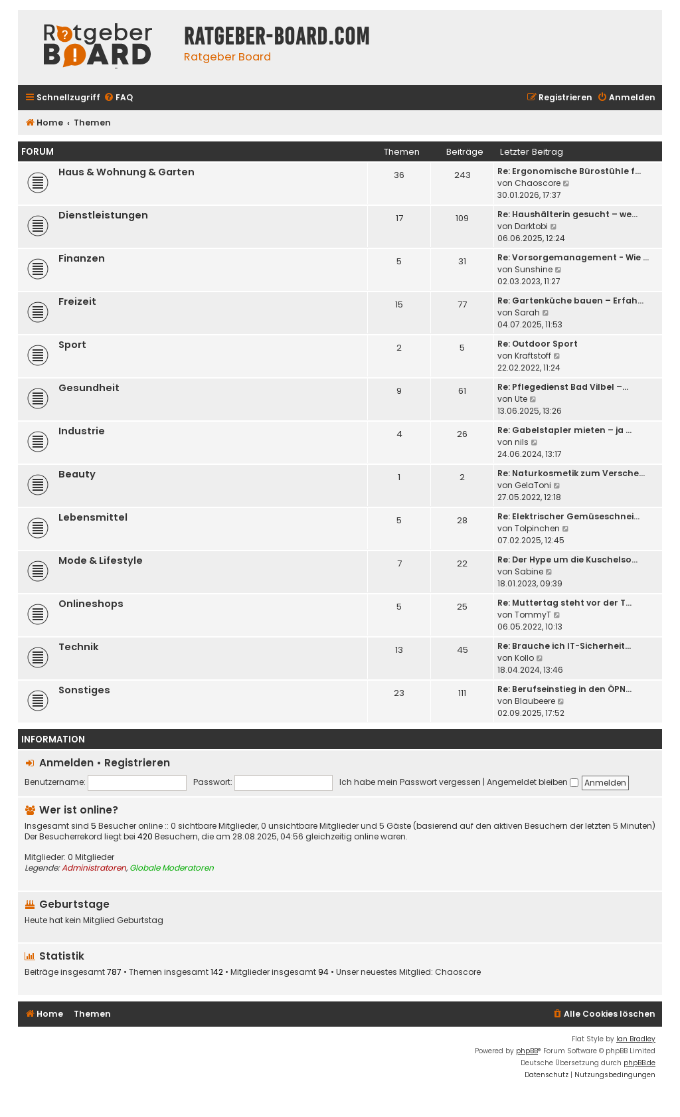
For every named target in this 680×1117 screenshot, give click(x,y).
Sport (72, 344)
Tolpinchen (537, 528)
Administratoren (94, 868)
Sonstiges (84, 690)
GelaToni (533, 485)
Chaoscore (537, 183)
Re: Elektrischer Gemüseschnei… (568, 516)
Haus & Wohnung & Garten (126, 172)
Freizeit (77, 301)
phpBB (527, 1051)
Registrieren (137, 763)
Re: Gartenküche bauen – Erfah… (570, 300)
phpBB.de (639, 1063)
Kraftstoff (533, 355)
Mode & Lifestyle (100, 560)
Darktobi (531, 226)
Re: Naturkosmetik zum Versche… (571, 473)
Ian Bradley (635, 1039)
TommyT (533, 614)
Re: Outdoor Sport (537, 343)
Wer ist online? (78, 810)
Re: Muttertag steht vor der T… (564, 602)
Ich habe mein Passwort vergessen (410, 782)
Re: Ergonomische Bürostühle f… (569, 171)
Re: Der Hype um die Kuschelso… (567, 559)
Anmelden (66, 763)
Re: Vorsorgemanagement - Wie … (573, 257)
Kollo (524, 657)
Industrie (81, 431)
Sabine (529, 571)
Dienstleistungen (103, 215)
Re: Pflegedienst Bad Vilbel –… (562, 386)
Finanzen (81, 258)
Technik (78, 646)
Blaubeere (535, 701)
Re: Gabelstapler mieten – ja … (564, 430)
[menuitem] (118, 98)
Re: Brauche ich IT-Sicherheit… (564, 645)
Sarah (527, 312)
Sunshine (533, 269)
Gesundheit (89, 387)
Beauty (77, 474)
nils (522, 442)
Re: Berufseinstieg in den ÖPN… (564, 689)
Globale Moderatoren (171, 868)
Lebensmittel (93, 517)
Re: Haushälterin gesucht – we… (567, 214)
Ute (521, 398)
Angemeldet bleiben (532, 782)
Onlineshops (91, 603)
